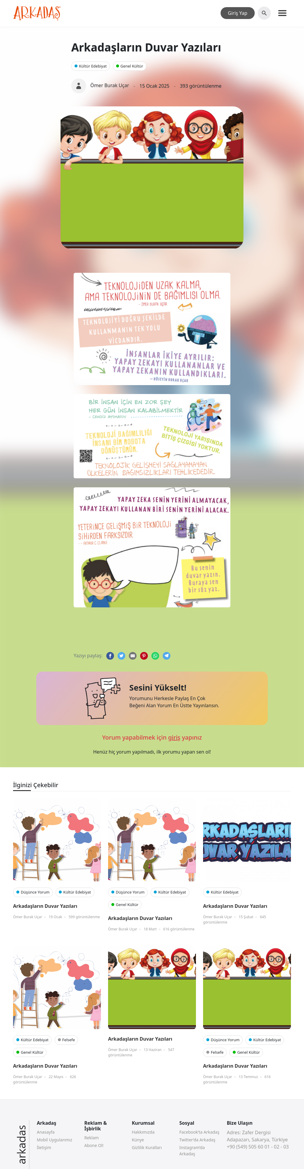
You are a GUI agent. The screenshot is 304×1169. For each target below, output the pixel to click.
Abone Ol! (94, 1145)
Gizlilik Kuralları (147, 1147)
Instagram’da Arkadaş (192, 1151)
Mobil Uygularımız (54, 1140)
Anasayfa (46, 1132)
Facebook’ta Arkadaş (199, 1132)
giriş (174, 737)
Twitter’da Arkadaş (197, 1140)
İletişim (44, 1147)
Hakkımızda (143, 1132)
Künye (138, 1140)
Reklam (91, 1137)
